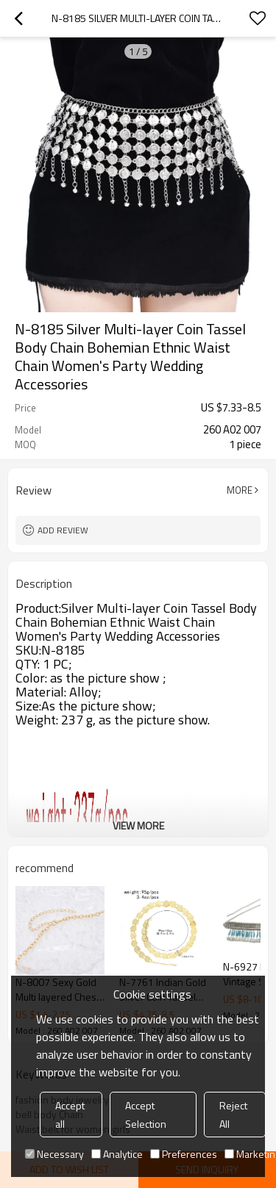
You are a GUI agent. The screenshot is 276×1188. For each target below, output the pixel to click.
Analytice (117, 1154)
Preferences (183, 1154)
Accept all (70, 1114)
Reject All (233, 1114)
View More (138, 825)
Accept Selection (145, 1114)
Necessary (54, 1154)
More (239, 490)
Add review (63, 530)
